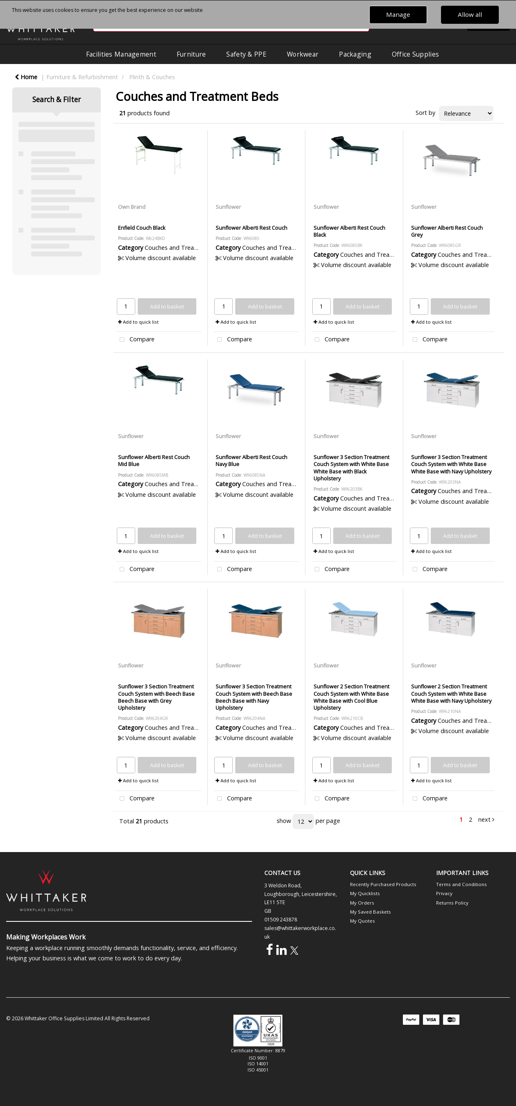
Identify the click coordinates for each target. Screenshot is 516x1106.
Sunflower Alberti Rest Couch (251, 227)
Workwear (302, 54)
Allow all (470, 14)
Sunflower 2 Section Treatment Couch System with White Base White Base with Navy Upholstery (451, 693)
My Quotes (362, 921)
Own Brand (131, 206)
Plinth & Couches (152, 77)
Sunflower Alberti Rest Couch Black (349, 231)
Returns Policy (452, 903)
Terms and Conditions (461, 884)
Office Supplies (415, 54)
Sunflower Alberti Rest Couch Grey (447, 231)
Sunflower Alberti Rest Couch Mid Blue (154, 460)
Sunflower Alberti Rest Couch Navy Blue (251, 460)
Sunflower (228, 206)
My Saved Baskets (370, 912)
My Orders (362, 903)
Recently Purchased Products (383, 884)
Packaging (355, 54)
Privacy (444, 893)
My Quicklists (365, 893)
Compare (135, 340)
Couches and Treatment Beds (185, 247)
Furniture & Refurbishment (82, 77)
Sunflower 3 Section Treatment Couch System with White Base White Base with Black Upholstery (351, 467)
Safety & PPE (246, 54)
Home (26, 77)
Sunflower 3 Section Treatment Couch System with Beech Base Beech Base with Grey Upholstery (156, 697)
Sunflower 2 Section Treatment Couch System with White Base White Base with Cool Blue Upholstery (351, 697)
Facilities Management (121, 54)
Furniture (191, 54)
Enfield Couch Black (142, 227)
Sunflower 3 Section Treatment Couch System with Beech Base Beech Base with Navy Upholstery (254, 697)
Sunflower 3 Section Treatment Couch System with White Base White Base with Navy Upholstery (451, 464)
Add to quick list (138, 322)
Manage (398, 14)
